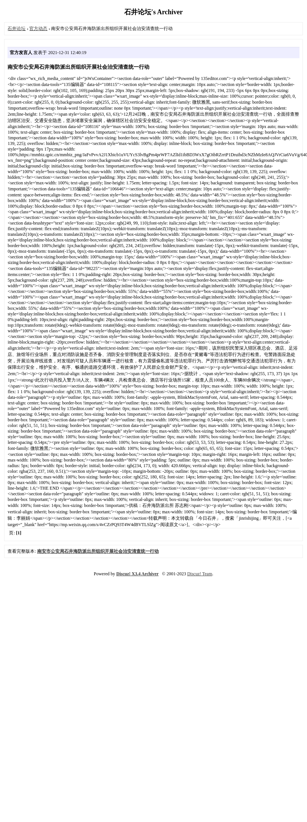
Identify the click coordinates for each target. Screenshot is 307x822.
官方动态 (38, 28)
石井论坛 (17, 28)
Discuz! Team (199, 573)
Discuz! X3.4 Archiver (137, 573)
